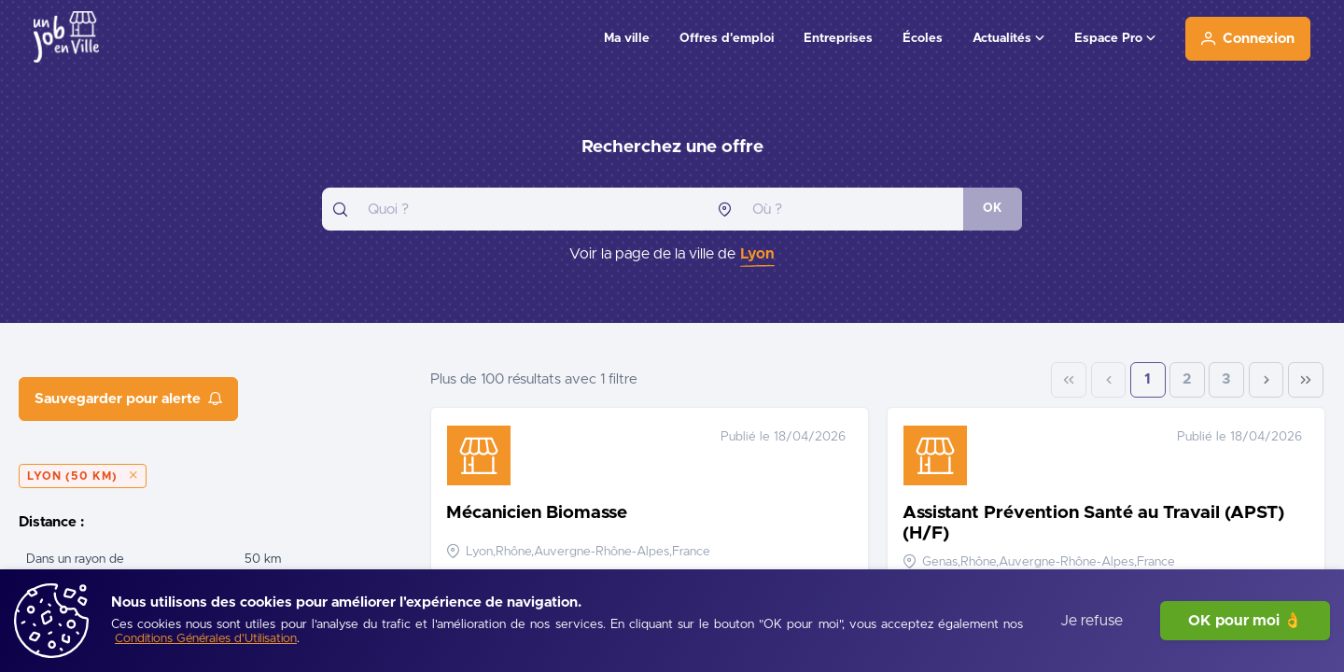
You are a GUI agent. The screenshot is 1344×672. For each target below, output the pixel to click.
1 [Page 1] (1147, 379)
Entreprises (838, 38)
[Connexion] (1247, 39)
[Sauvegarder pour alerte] (128, 399)
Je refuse (1091, 620)
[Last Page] (1305, 380)
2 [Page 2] (1187, 379)
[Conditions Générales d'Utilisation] (206, 640)
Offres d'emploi (726, 38)
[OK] (992, 209)
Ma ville (627, 38)
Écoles (923, 38)
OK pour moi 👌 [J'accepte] (1245, 620)
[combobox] (514, 209)
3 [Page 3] (1226, 379)
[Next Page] (1266, 380)
